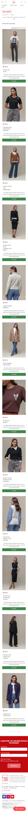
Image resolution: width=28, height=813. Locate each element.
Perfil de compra (6, 759)
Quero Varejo (15, 761)
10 (19, 731)
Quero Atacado (6, 761)
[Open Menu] (2, 2)
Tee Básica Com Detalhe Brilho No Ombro (7, 129)
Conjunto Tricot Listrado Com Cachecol (7, 656)
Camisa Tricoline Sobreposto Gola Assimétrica (7, 479)
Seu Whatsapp (5, 753)
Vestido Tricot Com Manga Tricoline (6, 597)
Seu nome (4, 747)
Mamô (6, 11)
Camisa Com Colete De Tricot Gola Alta (7, 538)
